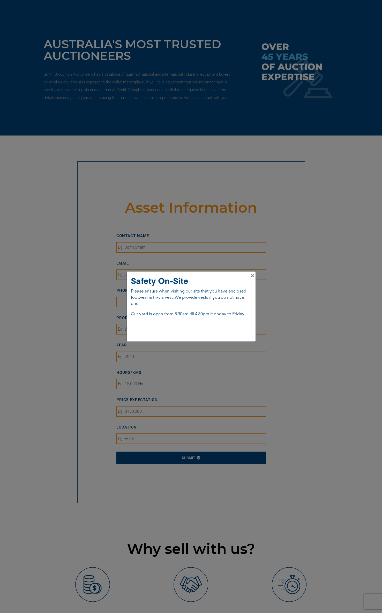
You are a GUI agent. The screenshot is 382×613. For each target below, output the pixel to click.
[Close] (252, 275)
